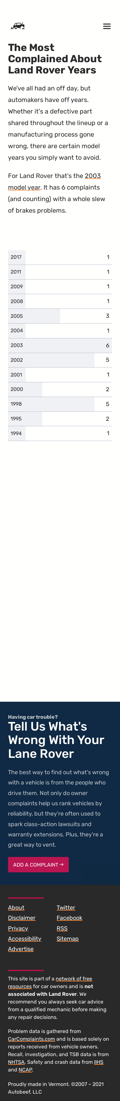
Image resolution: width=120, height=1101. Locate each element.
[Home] (17, 26)
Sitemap (68, 938)
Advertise (21, 949)
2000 (17, 389)
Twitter (66, 907)
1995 (16, 419)
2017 (16, 257)
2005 (17, 316)
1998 (16, 404)
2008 (17, 301)
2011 (16, 272)
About (16, 907)
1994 (16, 433)
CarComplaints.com (31, 1039)
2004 (17, 330)
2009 (17, 287)
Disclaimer (22, 917)
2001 (16, 375)
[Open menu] (107, 26)
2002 (17, 360)
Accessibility (24, 938)
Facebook (69, 917)
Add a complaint (38, 865)
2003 (17, 345)
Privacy (18, 928)
